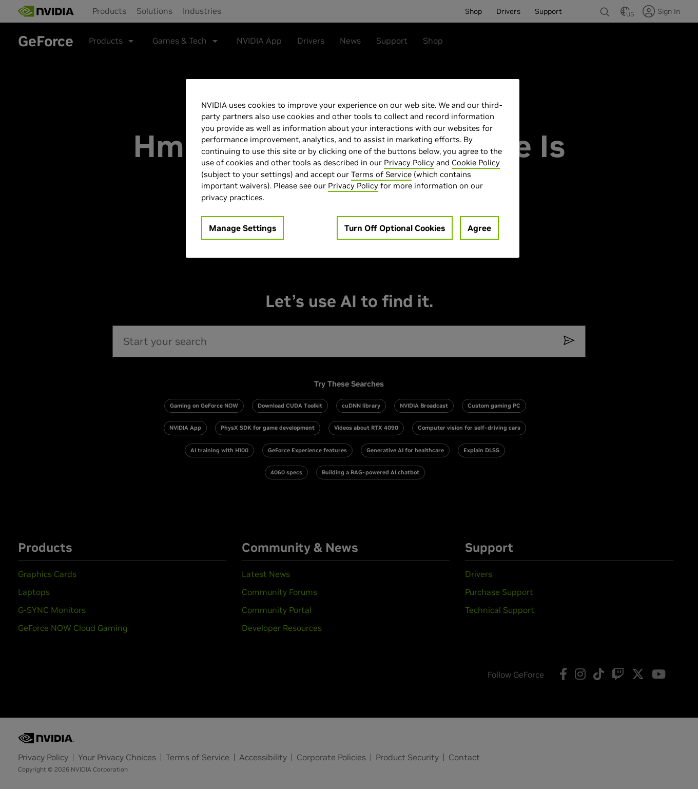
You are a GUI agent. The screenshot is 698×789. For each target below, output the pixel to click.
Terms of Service (381, 174)
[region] (352, 168)
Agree (479, 228)
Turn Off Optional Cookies (394, 228)
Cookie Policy (476, 162)
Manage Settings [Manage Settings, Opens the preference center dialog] (242, 228)
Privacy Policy (409, 162)
